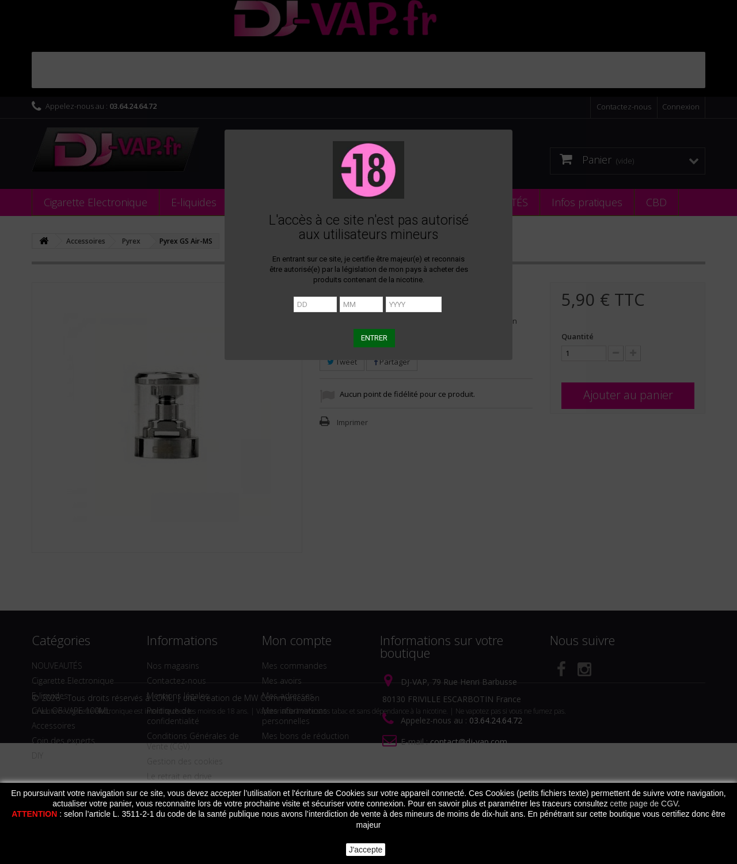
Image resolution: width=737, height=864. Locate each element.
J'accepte (366, 849)
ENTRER (374, 338)
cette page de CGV (644, 803)
